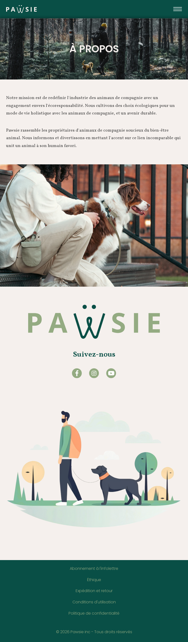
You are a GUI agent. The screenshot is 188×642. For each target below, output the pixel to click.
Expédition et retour (94, 591)
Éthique (94, 580)
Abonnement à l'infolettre (94, 568)
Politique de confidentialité (94, 613)
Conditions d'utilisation (94, 602)
